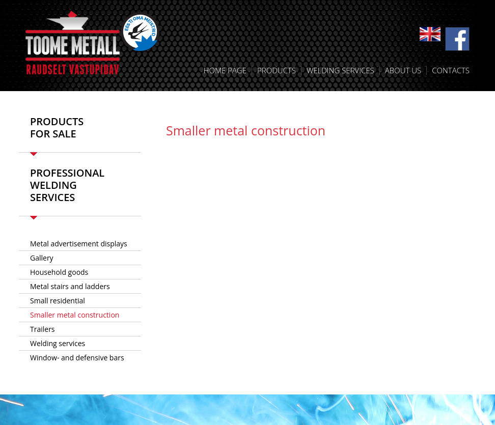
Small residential (57, 300)
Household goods (59, 272)
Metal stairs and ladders (70, 286)
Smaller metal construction (74, 315)
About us (403, 70)
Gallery (41, 258)
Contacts (451, 70)
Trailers (42, 329)
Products (276, 70)
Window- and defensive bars (77, 357)
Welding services (340, 70)
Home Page (225, 70)
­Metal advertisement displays (78, 243)
